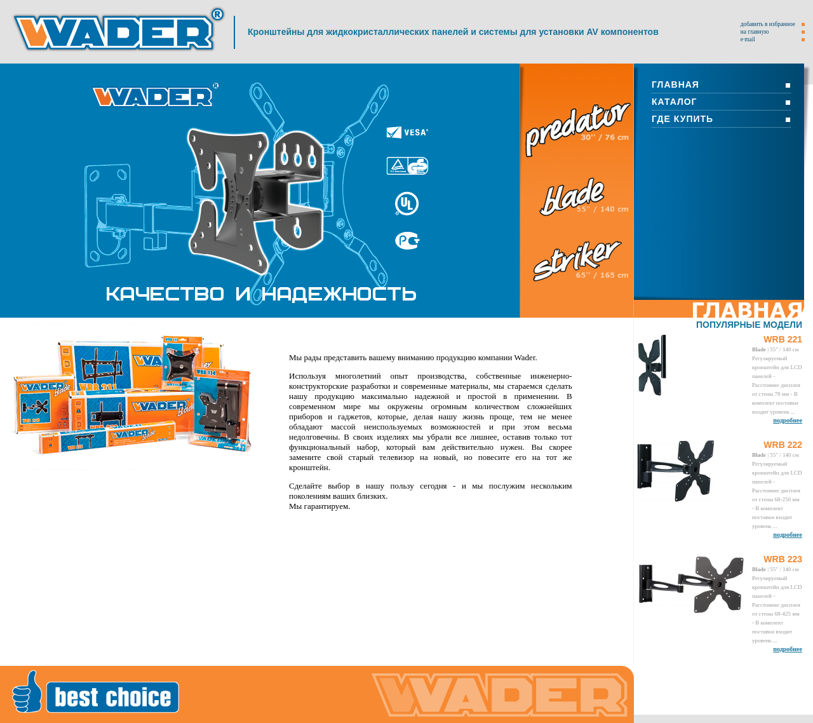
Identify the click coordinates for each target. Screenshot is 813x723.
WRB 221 (782, 339)
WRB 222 (782, 445)
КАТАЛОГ (674, 102)
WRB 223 (782, 559)
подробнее (787, 420)
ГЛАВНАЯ (675, 84)
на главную (755, 32)
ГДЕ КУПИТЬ (682, 119)
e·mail (748, 39)
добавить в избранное (768, 24)
